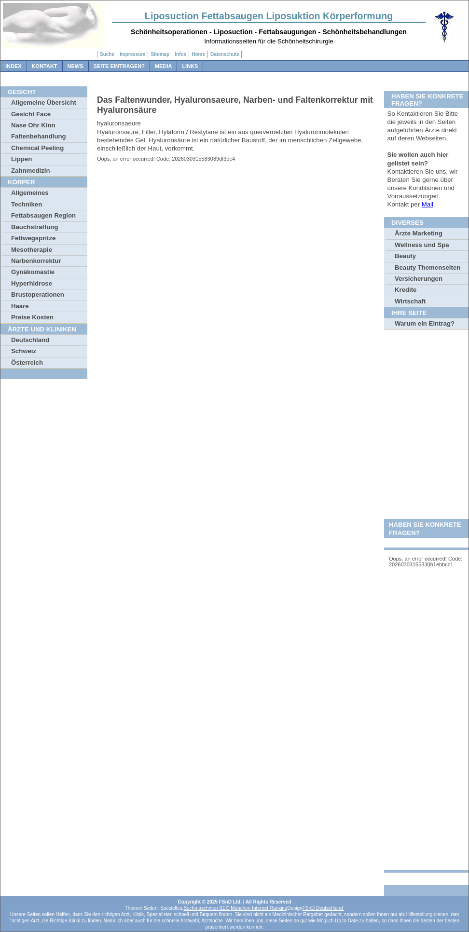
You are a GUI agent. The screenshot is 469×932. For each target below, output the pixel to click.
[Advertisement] (426, 482)
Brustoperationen (37, 294)
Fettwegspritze (33, 238)
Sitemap (160, 54)
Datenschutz (224, 54)
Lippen (21, 159)
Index (13, 66)
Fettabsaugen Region (43, 215)
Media (163, 66)
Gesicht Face (31, 114)
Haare (20, 306)
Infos (180, 54)
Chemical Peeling (37, 147)
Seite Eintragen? (119, 66)
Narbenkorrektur (36, 260)
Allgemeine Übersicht (43, 102)
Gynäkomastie (33, 271)
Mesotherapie (31, 249)
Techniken (26, 204)
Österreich (27, 362)
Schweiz (23, 351)
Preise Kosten (32, 317)
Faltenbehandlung (38, 136)
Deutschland (30, 339)
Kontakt (44, 66)
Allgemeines (30, 192)
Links (190, 66)
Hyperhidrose (31, 283)
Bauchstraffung (34, 227)
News (75, 66)
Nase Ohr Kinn (33, 125)
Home (198, 54)
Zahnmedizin (30, 170)
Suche (107, 54)
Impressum (132, 54)
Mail (427, 204)
